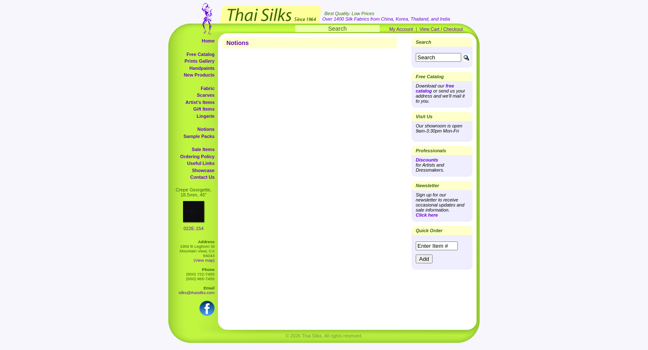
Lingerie (206, 116)
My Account (401, 29)
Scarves (206, 95)
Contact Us (202, 177)
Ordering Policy (197, 156)
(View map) (204, 260)
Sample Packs (199, 136)
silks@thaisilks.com (196, 292)
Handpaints (202, 68)
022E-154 (193, 228)
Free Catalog (200, 54)
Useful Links (201, 163)
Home (208, 40)
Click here (427, 214)
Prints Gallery (199, 61)
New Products (199, 74)
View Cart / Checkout (441, 29)
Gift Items (204, 108)
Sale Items (203, 149)
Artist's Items (200, 102)
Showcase (203, 170)
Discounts (427, 159)
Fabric (208, 88)
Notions (206, 129)
